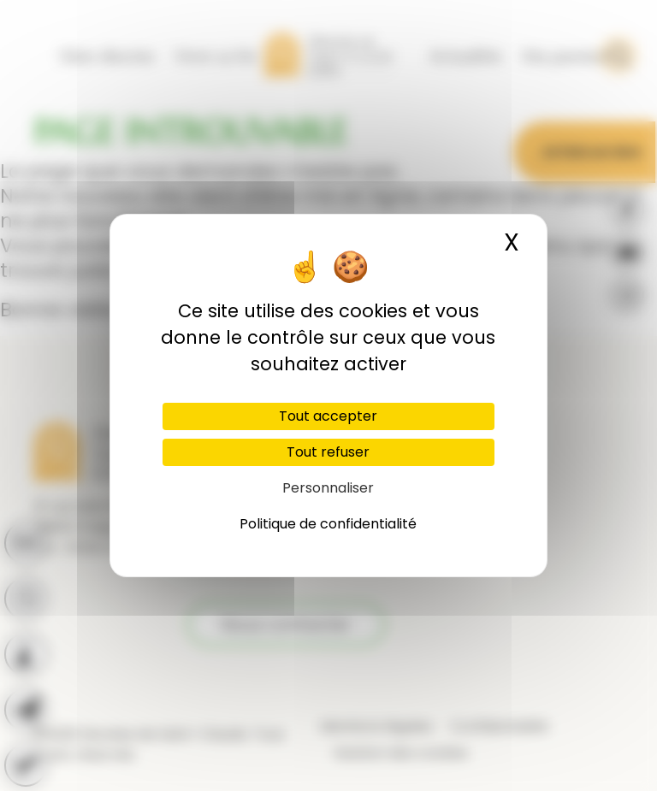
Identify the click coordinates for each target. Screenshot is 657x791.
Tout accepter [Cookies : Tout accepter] (328, 416)
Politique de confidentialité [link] (328, 524)
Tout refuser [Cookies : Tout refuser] (328, 452)
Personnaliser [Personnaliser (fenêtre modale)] (328, 488)
